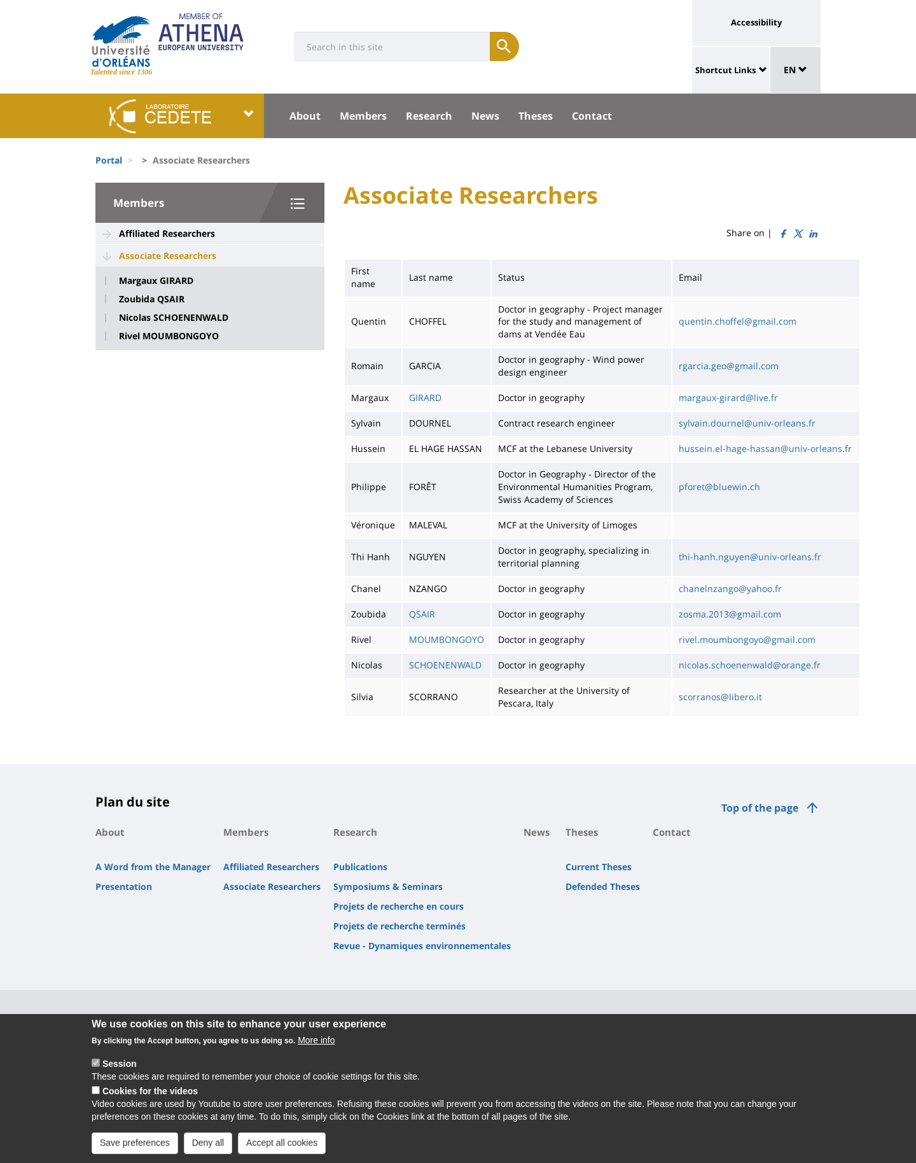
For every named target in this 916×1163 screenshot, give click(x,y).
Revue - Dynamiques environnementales (422, 946)
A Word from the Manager (153, 867)
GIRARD (425, 397)
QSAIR (422, 614)
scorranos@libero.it (720, 697)
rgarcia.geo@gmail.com (729, 366)
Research (429, 116)
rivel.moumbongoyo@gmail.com (747, 639)
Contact (592, 116)
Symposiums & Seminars (388, 886)
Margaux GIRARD (156, 280)
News (485, 116)
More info (316, 1048)
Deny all (208, 1150)
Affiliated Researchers (167, 233)
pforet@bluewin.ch (719, 487)
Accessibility (756, 22)
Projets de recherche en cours (398, 906)
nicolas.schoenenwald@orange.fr (750, 665)
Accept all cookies (281, 1150)
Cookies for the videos (150, 1099)
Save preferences (135, 1150)
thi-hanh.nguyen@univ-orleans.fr (750, 557)
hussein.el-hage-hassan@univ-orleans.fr (765, 448)
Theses (535, 116)
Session (119, 1071)
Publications (360, 867)
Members (363, 116)
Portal (108, 160)
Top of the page (759, 808)
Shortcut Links (725, 70)
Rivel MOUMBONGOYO (169, 336)
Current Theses (599, 867)
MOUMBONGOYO (446, 639)
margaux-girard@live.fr (728, 397)
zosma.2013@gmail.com (730, 614)
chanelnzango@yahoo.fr (730, 588)
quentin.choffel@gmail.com (737, 321)
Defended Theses (603, 886)
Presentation (123, 886)
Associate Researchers (167, 256)
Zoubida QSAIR (151, 299)
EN (795, 70)
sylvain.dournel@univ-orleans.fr (747, 423)
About (305, 116)
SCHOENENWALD (445, 665)
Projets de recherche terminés (399, 926)
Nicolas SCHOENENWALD (173, 317)
